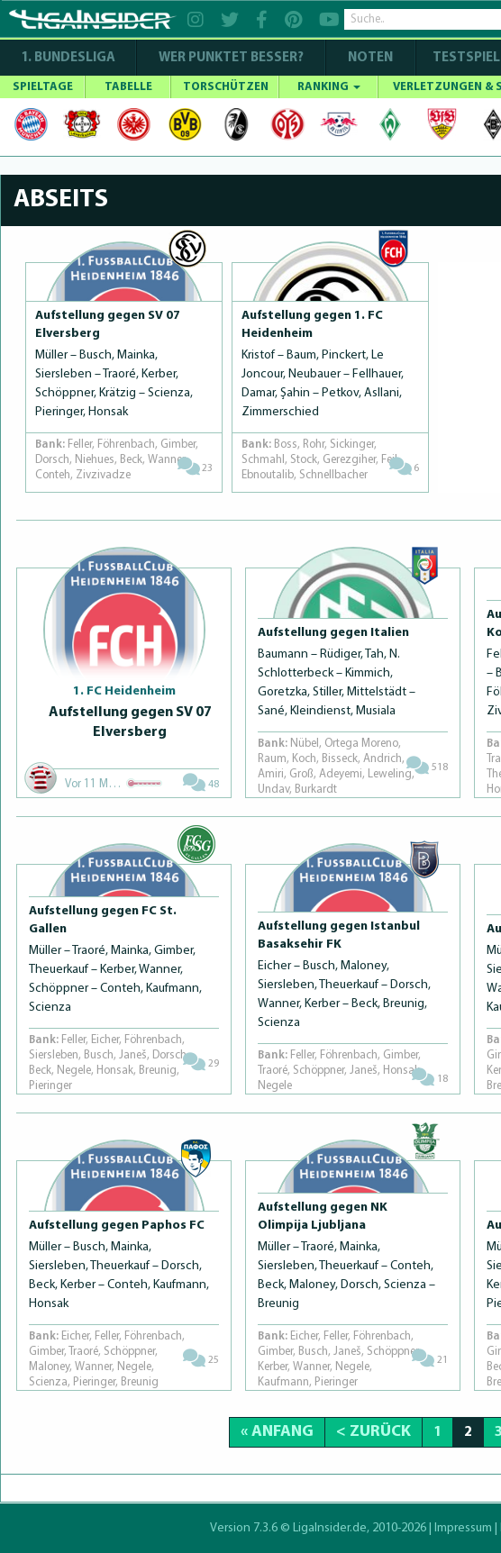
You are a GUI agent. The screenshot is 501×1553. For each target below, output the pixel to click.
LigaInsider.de (330, 1528)
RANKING (328, 87)
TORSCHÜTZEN (226, 87)
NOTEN (370, 58)
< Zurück (373, 1431)
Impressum (463, 1528)
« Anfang (277, 1431)
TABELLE (128, 87)
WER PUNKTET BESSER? (231, 58)
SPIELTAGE (43, 87)
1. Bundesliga (68, 58)
